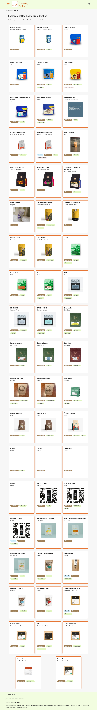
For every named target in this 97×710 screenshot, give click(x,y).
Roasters (9, 10)
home (9, 694)
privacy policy (10, 699)
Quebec (15, 10)
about (13, 694)
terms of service (19, 699)
